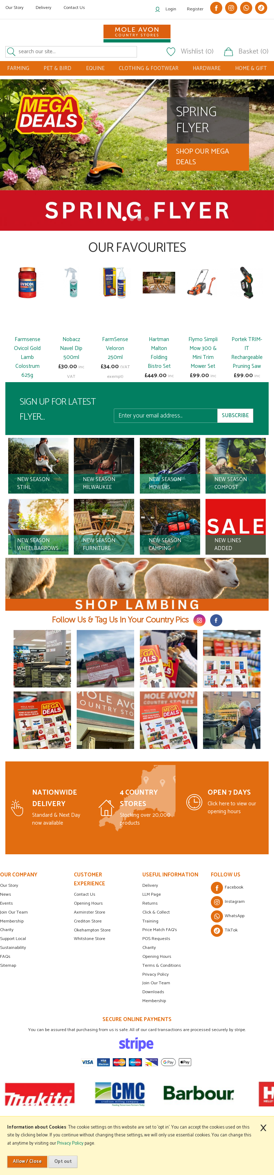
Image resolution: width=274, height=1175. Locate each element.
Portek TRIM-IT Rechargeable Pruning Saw (247, 353)
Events (6, 903)
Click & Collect (156, 912)
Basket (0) (253, 52)
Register (195, 9)
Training (150, 921)
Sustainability (13, 947)
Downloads (153, 992)
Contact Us (74, 7)
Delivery (43, 7)
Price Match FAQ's (159, 930)
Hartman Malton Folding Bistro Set (159, 353)
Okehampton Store (92, 930)
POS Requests (156, 938)
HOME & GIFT (251, 68)
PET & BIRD (57, 68)
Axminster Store (89, 912)
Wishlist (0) (197, 52)
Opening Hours (88, 903)
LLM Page (151, 894)
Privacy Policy (155, 974)
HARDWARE (206, 68)
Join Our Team (14, 912)
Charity (7, 930)
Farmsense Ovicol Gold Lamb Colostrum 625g (27, 357)
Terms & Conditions (161, 965)
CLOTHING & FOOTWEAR (148, 68)
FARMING (18, 68)
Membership (12, 921)
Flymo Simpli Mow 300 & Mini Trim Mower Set (203, 353)
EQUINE (95, 68)
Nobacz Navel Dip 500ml (71, 348)
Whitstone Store (89, 938)
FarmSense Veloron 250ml (115, 348)
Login (171, 9)
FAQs (5, 956)
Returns (150, 903)
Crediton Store (88, 921)
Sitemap (8, 965)
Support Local (13, 938)
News (5, 894)
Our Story (14, 7)
